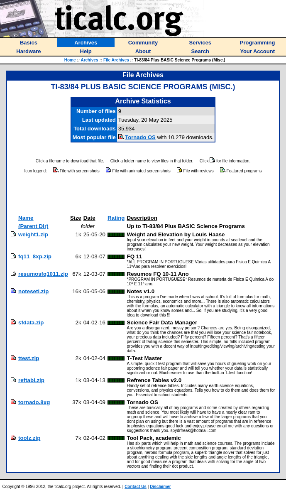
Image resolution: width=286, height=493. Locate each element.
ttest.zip (28, 358)
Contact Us (136, 486)
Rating (116, 218)
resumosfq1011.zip (43, 274)
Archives (89, 60)
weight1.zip (33, 234)
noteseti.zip (33, 291)
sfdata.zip (31, 322)
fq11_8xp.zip (34, 256)
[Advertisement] (143, 194)
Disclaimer (160, 486)
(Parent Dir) (33, 226)
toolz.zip (29, 438)
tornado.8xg (34, 402)
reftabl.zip (31, 380)
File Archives (116, 60)
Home (70, 60)
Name (25, 218)
